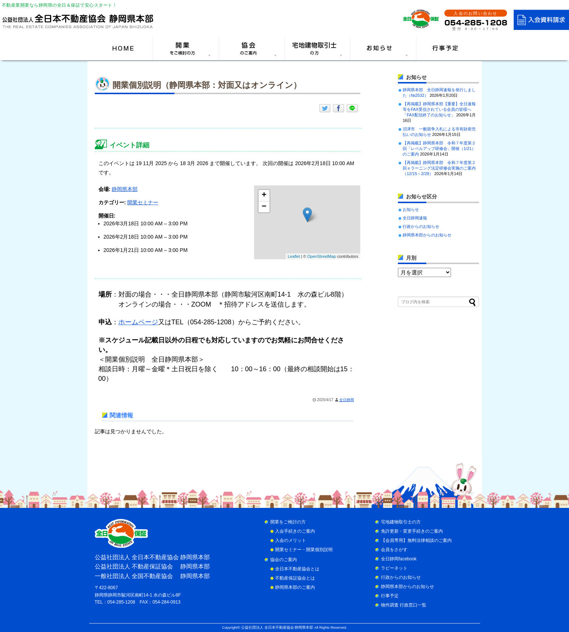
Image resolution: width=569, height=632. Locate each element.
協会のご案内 (283, 559)
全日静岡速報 (415, 218)
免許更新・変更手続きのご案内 (412, 531)
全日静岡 (346, 400)
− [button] (263, 206)
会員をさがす (394, 549)
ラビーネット (394, 568)
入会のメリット (290, 540)
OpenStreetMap (321, 256)
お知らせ (411, 209)
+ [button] (263, 195)
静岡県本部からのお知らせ (427, 235)
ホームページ (138, 322)
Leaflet (294, 256)
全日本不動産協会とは (297, 568)
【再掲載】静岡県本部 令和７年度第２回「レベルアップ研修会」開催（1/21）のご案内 (439, 148)
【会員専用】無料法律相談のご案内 (416, 540)
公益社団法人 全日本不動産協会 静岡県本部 (277, 627)
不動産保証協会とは (295, 578)
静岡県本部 (125, 189)
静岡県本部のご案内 (295, 587)
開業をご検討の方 (288, 522)
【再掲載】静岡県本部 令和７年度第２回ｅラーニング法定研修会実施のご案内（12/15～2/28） (439, 168)
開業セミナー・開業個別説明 (304, 549)
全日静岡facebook (399, 558)
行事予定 (390, 595)
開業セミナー (142, 202)
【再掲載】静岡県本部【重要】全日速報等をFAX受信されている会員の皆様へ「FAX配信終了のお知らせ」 (439, 109)
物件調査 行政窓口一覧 (403, 605)
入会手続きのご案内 (295, 531)
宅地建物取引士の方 (401, 522)
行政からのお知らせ (421, 226)
